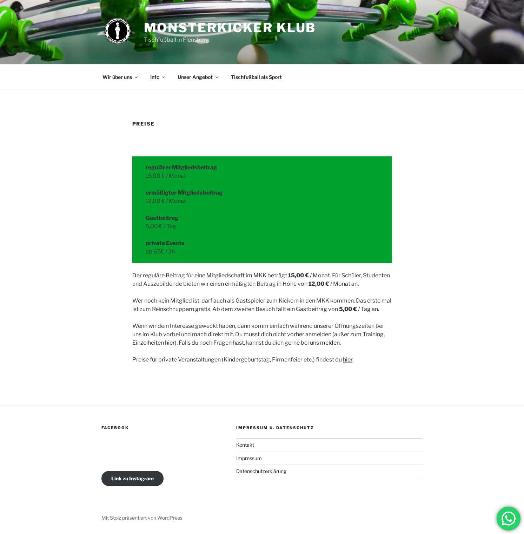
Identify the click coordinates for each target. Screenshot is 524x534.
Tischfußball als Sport (256, 77)
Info (158, 77)
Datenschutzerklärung (261, 471)
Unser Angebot (198, 77)
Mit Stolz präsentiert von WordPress (142, 518)
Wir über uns (120, 77)
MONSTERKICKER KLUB (230, 27)
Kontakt (245, 445)
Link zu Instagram (132, 478)
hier (170, 342)
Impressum (249, 458)
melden (330, 342)
